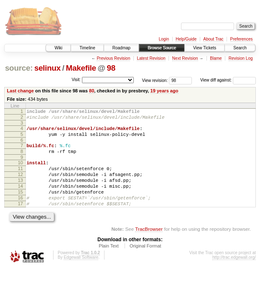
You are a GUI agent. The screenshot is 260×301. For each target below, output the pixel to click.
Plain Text (109, 263)
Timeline (87, 48)
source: (19, 68)
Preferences (241, 39)
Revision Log (241, 58)
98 (111, 68)
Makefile (81, 68)
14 (20, 198)
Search (240, 48)
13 (20, 191)
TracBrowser (149, 246)
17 (20, 219)
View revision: (155, 80)
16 (20, 212)
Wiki (58, 48)
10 (20, 170)
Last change (20, 90)
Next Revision (185, 58)
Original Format (145, 263)
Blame (216, 58)
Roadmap (121, 48)
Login (164, 39)
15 (20, 205)
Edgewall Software (81, 275)
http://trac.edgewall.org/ (234, 275)
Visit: (76, 79)
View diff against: (228, 80)
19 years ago (164, 90)
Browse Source (162, 48)
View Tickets (204, 48)
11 (20, 177)
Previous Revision (113, 58)
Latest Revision (151, 58)
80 (91, 90)
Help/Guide (186, 39)
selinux (47, 68)
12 (20, 184)
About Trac (213, 39)
